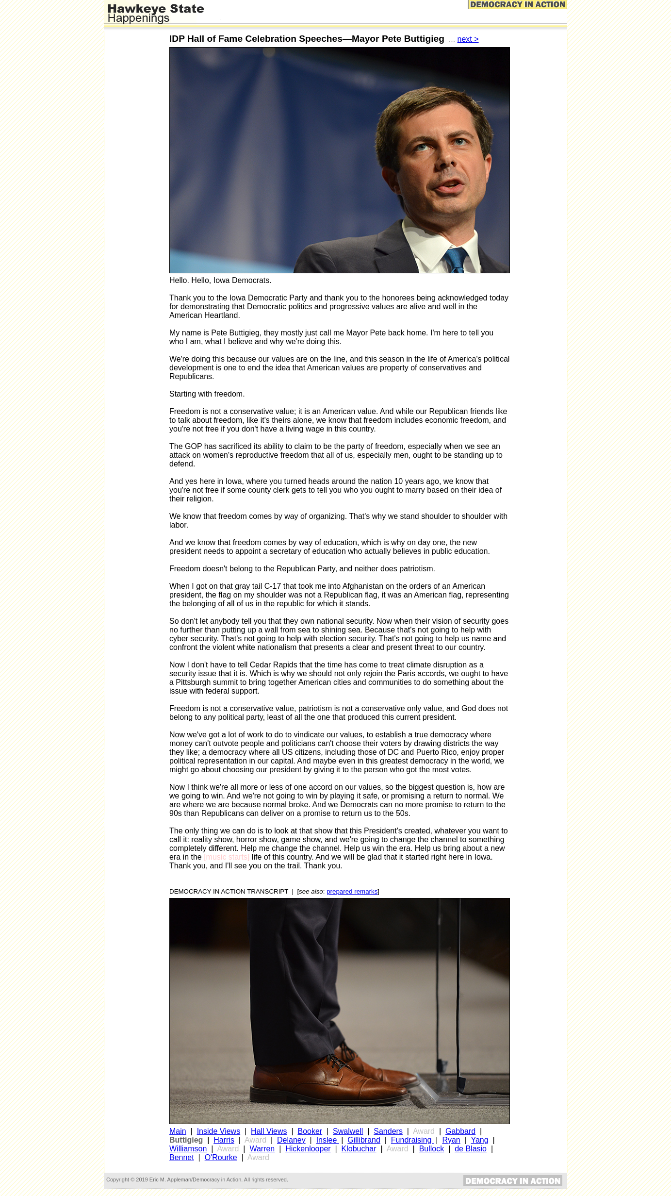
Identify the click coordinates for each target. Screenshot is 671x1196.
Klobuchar (359, 1149)
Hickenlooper (307, 1149)
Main (177, 1131)
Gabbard (460, 1131)
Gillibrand (363, 1140)
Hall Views (269, 1131)
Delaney (291, 1140)
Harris (223, 1140)
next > (468, 39)
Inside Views (219, 1131)
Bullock (431, 1149)
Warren (262, 1149)
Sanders (388, 1131)
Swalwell (348, 1131)
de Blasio (471, 1149)
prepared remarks (352, 891)
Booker (309, 1131)
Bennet (181, 1157)
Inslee (326, 1140)
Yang (479, 1140)
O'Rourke (221, 1157)
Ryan (451, 1140)
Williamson (188, 1149)
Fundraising (412, 1140)
